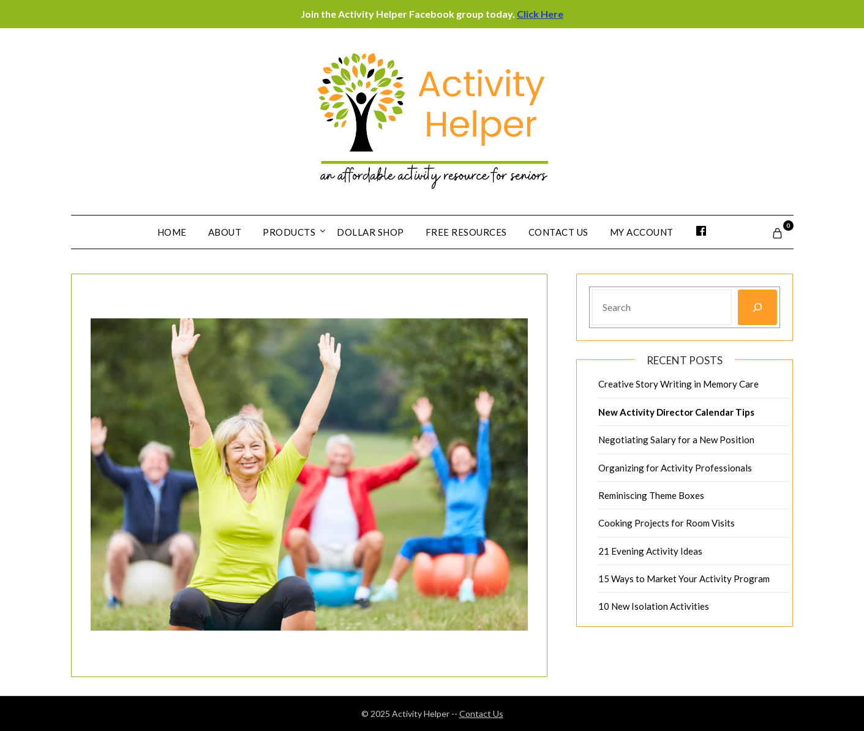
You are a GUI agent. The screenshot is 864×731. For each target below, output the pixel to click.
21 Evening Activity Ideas (650, 551)
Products (289, 232)
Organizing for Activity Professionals (675, 467)
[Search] (757, 307)
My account (642, 232)
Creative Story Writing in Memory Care (678, 383)
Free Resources (466, 232)
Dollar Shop (370, 232)
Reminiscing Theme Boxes (651, 495)
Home (172, 232)
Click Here (540, 14)
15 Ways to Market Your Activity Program (684, 578)
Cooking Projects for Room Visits (666, 522)
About (225, 232)
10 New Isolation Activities (653, 606)
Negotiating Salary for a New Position (676, 439)
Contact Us (558, 232)
